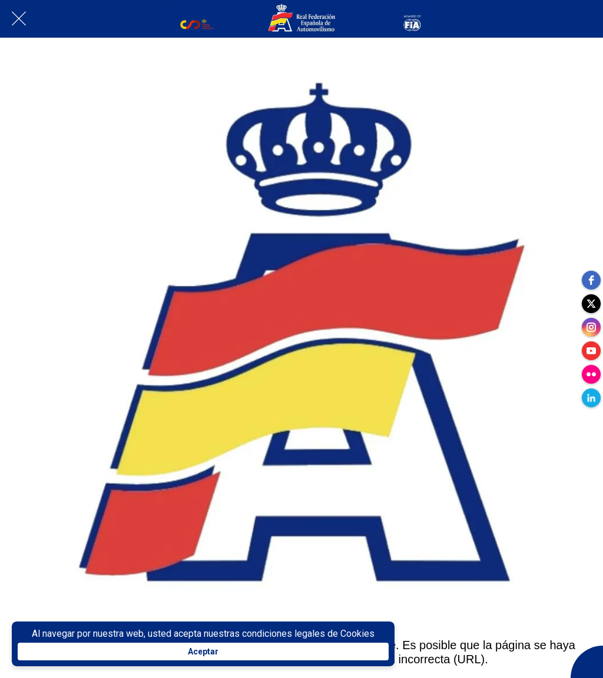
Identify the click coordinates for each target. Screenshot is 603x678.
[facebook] (591, 280)
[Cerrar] (19, 19)
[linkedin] (591, 397)
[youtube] (591, 350)
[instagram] (591, 327)
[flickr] (591, 374)
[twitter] (591, 303)
